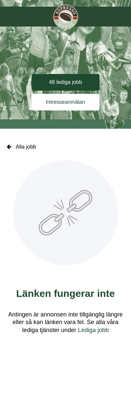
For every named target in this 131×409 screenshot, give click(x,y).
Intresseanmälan (65, 102)
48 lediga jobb (65, 82)
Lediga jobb (93, 330)
